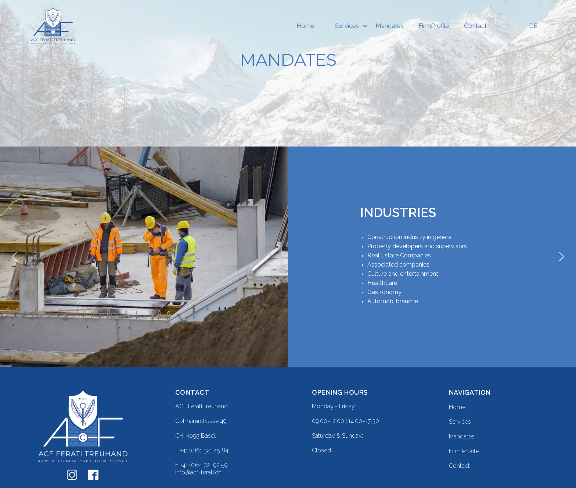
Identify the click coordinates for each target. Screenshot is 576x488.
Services (347, 25)
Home (305, 25)
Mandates (389, 25)
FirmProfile (433, 25)
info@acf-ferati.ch (198, 472)
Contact (475, 25)
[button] (345, 26)
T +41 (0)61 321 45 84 (201, 450)
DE (533, 25)
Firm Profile (464, 451)
